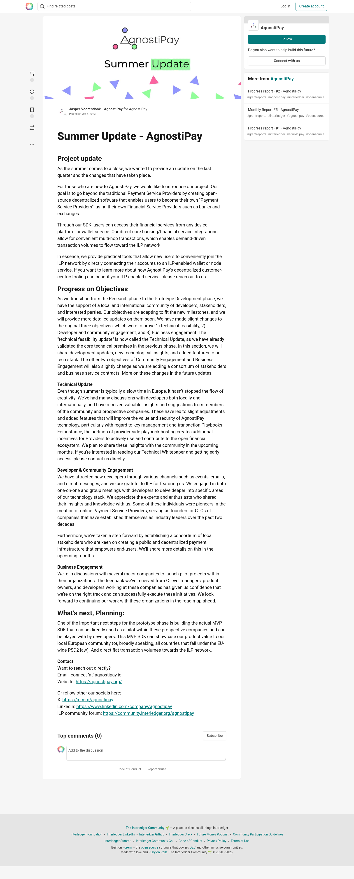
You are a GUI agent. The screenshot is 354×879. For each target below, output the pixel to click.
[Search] (42, 6)
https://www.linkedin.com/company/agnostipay (124, 706)
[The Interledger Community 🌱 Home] (29, 6)
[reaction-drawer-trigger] (32, 76)
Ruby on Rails (158, 852)
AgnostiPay (138, 109)
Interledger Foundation (86, 834)
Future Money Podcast (212, 834)
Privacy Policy (216, 841)
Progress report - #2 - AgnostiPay (286, 94)
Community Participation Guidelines (258, 834)
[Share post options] (32, 144)
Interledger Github (151, 834)
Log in (285, 6)
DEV (193, 847)
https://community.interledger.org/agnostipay (148, 713)
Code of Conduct (129, 769)
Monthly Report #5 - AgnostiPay (286, 113)
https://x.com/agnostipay (87, 699)
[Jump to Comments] (32, 94)
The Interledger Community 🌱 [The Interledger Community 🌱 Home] (147, 828)
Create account (311, 6)
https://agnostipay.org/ (99, 681)
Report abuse (156, 769)
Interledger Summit (118, 841)
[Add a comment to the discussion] (146, 753)
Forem (127, 847)
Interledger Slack (180, 834)
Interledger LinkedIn (121, 834)
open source (149, 847)
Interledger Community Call (155, 841)
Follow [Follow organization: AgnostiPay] (287, 39)
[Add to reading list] (32, 112)
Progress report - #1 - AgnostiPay (286, 131)
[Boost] (32, 128)
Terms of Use (240, 841)
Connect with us (287, 61)
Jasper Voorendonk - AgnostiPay (96, 109)
